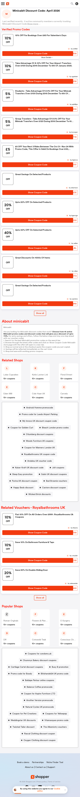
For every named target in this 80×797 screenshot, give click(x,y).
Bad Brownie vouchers (56, 481)
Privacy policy (42, 782)
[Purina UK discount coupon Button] (23, 480)
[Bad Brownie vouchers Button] (55, 480)
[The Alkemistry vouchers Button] (54, 727)
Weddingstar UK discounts (23, 720)
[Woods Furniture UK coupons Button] (38, 441)
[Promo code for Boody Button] (20, 673)
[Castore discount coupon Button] (53, 487)
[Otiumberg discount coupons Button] (38, 434)
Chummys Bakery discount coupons (39, 660)
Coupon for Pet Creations (24, 714)
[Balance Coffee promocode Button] (38, 687)
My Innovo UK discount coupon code (39, 421)
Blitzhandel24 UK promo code (54, 674)
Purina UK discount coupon (24, 481)
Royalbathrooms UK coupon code (39, 454)
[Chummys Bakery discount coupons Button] (39, 660)
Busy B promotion (60, 667)
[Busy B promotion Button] (59, 667)
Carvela (64, 394)
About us (29, 767)
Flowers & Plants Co (41, 621)
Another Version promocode (39, 700)
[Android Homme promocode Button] (38, 407)
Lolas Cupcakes (10, 375)
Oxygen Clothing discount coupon (40, 740)
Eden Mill (7, 394)
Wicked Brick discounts (39, 494)
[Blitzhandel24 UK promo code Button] (53, 673)
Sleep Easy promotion (22, 474)
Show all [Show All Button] (40, 313)
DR (4, 640)
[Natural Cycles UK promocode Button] (38, 707)
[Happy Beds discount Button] (22, 487)
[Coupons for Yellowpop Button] (55, 713)
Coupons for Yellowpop (56, 714)
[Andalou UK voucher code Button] (38, 461)
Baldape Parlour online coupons (39, 680)
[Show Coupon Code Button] (37, 53)
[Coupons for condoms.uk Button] (38, 653)
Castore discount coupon (54, 488)
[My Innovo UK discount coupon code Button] (38, 421)
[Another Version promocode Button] (38, 700)
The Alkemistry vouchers (55, 727)
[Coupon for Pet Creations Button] (23, 713)
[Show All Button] (40, 597)
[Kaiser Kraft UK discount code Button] (28, 467)
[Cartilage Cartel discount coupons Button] (26, 667)
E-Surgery (65, 621)
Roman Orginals (10, 621)
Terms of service (54, 782)
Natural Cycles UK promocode (39, 707)
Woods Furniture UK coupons (39, 441)
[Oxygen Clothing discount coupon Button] (39, 740)
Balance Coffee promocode (39, 687)
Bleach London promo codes (55, 428)
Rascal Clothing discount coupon (39, 734)
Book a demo (23, 762)
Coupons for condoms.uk (39, 654)
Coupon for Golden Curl (21, 428)
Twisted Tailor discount (23, 727)
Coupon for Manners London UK (39, 448)
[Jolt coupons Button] (57, 467)
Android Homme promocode (39, 408)
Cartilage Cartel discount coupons (27, 667)
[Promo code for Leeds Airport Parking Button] (39, 414)
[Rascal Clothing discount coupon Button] (38, 733)
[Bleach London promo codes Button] (54, 427)
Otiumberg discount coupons (39, 434)
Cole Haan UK (38, 394)
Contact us (40, 767)
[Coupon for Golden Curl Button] (21, 427)
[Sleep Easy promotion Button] (21, 474)
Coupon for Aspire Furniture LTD (39, 694)
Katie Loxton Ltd (40, 375)
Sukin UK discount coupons (54, 474)
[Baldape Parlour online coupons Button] (38, 680)
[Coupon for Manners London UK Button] (38, 447)
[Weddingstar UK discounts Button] (22, 720)
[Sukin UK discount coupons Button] (53, 474)
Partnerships (38, 762)
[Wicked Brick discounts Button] (38, 494)
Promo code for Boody (21, 674)
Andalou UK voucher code (39, 461)
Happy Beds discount (23, 488)
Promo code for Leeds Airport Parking (39, 414)
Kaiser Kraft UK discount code (29, 468)
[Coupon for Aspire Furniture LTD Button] (38, 693)
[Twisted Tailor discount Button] (23, 727)
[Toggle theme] (77, 3)
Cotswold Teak (39, 640)
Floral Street (66, 375)
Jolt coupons (58, 468)
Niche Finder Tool (54, 762)
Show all (40, 598)
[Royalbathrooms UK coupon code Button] (38, 454)
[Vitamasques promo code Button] (55, 720)
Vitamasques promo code (56, 720)
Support (51, 767)
